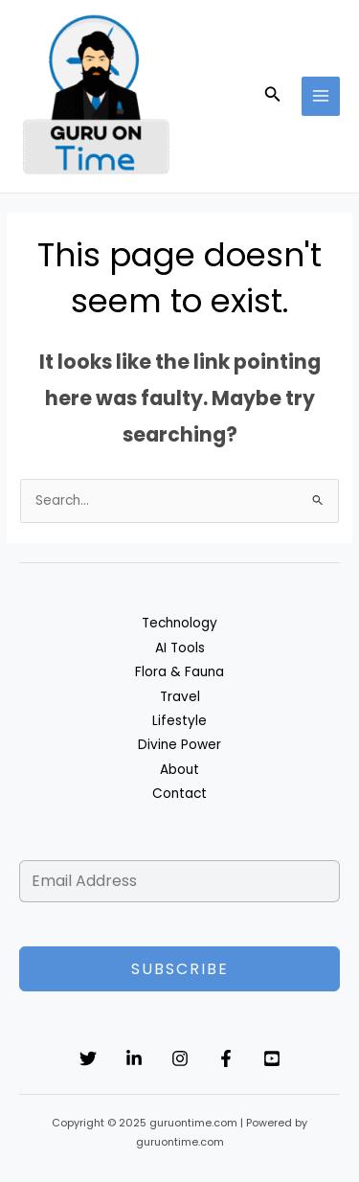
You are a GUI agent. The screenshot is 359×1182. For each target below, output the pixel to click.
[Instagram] (180, 1058)
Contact (179, 793)
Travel (180, 697)
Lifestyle (179, 721)
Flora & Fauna (179, 672)
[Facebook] (226, 1058)
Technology (179, 623)
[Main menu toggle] (321, 96)
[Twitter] (88, 1058)
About (179, 770)
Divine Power (179, 745)
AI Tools (180, 648)
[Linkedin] (134, 1058)
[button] (272, 95)
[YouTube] (271, 1058)
